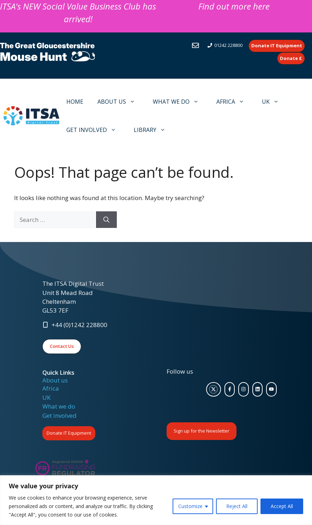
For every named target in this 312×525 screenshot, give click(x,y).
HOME (74, 101)
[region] (156, 500)
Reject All (236, 506)
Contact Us (62, 346)
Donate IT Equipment (69, 433)
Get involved (59, 415)
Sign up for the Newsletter (201, 431)
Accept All (282, 506)
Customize (190, 506)
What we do (58, 406)
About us (55, 380)
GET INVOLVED (94, 130)
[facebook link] (229, 389)
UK (274, 102)
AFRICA (233, 102)
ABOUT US (119, 102)
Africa (50, 388)
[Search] (106, 219)
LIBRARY (153, 130)
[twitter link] (213, 389)
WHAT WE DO (179, 102)
